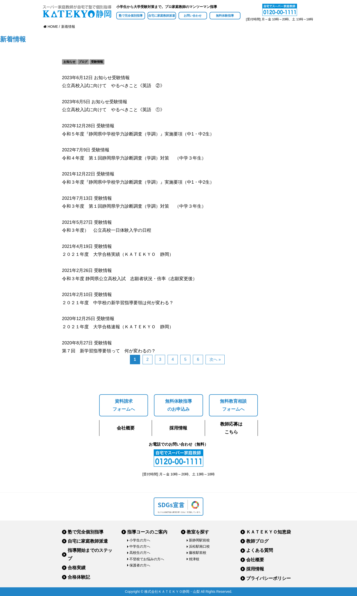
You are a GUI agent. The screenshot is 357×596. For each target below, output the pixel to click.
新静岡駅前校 (199, 540)
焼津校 (194, 559)
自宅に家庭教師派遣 (161, 15)
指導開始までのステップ (90, 554)
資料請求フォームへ (124, 405)
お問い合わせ (193, 15)
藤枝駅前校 (197, 553)
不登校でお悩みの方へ (146, 559)
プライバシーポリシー (268, 578)
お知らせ (69, 62)
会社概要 (126, 428)
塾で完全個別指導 (131, 15)
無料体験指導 (225, 15)
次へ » (215, 359)
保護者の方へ (139, 565)
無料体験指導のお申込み (178, 405)
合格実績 (77, 567)
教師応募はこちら (231, 428)
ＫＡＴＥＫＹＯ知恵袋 (268, 532)
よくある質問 (259, 550)
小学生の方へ (139, 540)
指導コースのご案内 (147, 532)
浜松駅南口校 (199, 546)
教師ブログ (257, 541)
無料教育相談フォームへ (233, 405)
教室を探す (198, 532)
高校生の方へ (139, 553)
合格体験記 (79, 577)
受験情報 (97, 62)
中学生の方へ (139, 546)
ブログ (83, 62)
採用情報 (178, 428)
